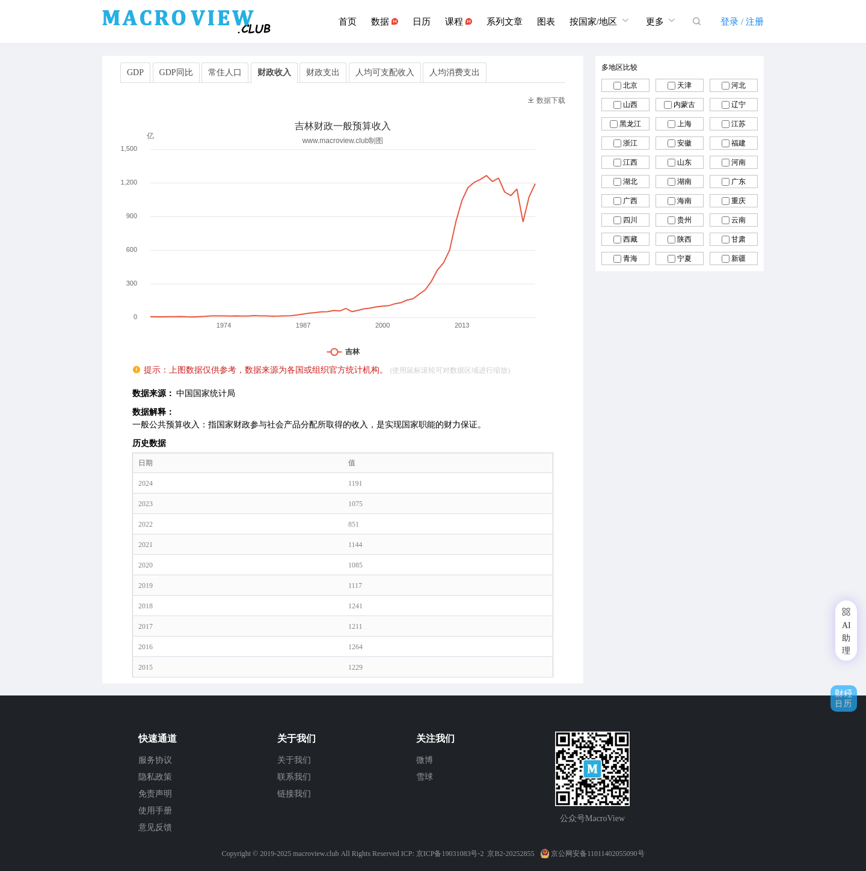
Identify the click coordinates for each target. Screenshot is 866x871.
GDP (135, 72)
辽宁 (738, 104)
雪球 (424, 776)
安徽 (684, 143)
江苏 (738, 124)
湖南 (684, 181)
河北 (738, 85)
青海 (630, 258)
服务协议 (155, 760)
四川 (630, 220)
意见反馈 (155, 827)
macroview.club (316, 853)
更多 (662, 20)
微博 (424, 760)
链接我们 (294, 793)
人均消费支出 (454, 72)
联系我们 (294, 776)
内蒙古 (684, 104)
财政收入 (274, 72)
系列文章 (505, 21)
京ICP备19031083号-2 (450, 853)
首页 (348, 21)
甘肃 (738, 239)
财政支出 (323, 72)
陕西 (684, 239)
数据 (384, 21)
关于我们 (294, 760)
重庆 (738, 201)
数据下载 (546, 100)
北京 (630, 85)
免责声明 (155, 793)
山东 (684, 162)
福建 (738, 143)
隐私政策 (155, 776)
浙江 (630, 143)
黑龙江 (630, 124)
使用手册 (155, 810)
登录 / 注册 (742, 21)
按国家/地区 (600, 20)
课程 (458, 21)
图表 (546, 21)
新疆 (738, 258)
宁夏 (684, 258)
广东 (738, 181)
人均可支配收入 (384, 72)
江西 (630, 162)
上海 (684, 124)
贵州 (684, 220)
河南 (738, 162)
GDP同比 (176, 72)
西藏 (630, 239)
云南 (738, 220)
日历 (422, 21)
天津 (684, 85)
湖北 (630, 181)
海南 (684, 201)
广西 (630, 201)
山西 (630, 104)
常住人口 (225, 72)
